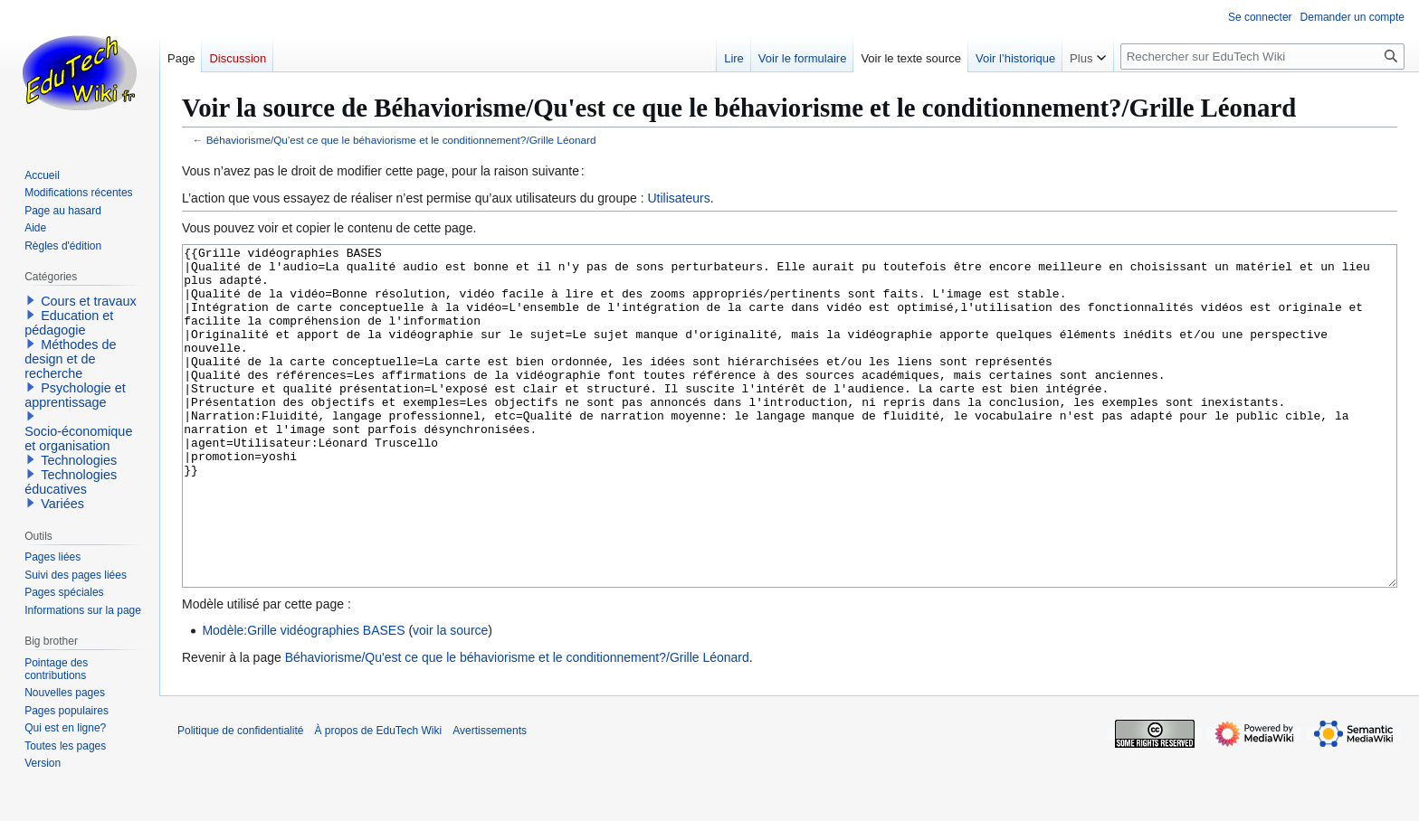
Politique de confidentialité (240, 798)
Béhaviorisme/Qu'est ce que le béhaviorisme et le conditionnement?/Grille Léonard (401, 140)
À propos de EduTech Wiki (378, 798)
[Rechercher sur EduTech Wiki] (1262, 56)
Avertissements (489, 798)
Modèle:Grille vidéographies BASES (303, 698)
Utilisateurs (678, 198)
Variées (62, 503)
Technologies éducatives (70, 481)
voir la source (450, 698)
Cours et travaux (89, 301)
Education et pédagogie (68, 322)
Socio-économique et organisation (78, 438)
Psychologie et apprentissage (75, 395)
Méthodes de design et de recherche (70, 359)
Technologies (79, 460)
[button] (30, 300)
